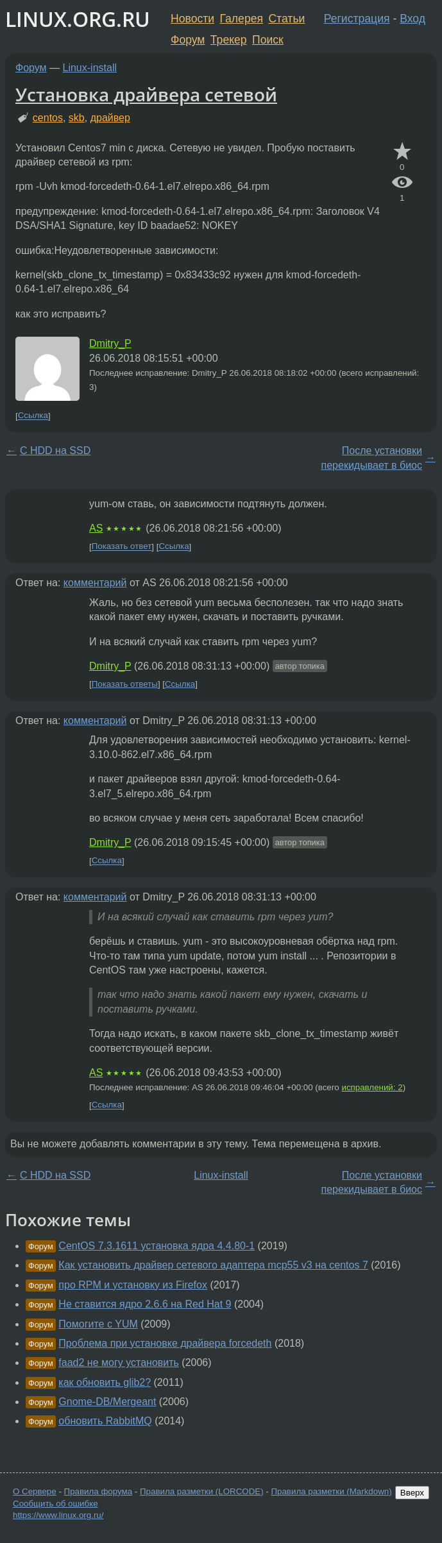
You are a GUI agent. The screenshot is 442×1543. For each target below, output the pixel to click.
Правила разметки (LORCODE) (202, 1491)
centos (48, 117)
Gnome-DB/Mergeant (107, 1401)
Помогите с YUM (98, 1324)
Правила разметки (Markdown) (331, 1491)
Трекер (228, 39)
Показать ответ (122, 547)
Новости (192, 18)
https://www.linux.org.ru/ (58, 1515)
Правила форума (98, 1491)
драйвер (110, 117)
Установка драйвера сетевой (146, 94)
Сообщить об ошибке (55, 1503)
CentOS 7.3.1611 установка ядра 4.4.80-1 (156, 1245)
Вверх (412, 1492)
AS (96, 528)
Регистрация (357, 18)
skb (77, 117)
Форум (188, 39)
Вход (412, 18)
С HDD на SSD (55, 450)
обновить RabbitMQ (104, 1420)
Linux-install (90, 67)
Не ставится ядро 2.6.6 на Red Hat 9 (144, 1304)
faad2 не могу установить (118, 1362)
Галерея (241, 18)
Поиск (268, 39)
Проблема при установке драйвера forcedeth (164, 1343)
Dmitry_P (110, 343)
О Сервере (34, 1491)
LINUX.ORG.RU (77, 19)
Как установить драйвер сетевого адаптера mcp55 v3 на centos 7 (213, 1265)
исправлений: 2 (371, 1087)
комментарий (95, 582)
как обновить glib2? (104, 1382)
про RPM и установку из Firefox (132, 1284)
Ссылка (33, 416)
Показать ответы (125, 684)
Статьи (286, 18)
